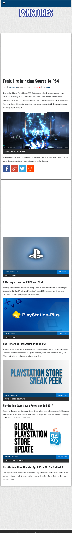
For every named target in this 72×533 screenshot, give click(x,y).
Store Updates (21, 399)
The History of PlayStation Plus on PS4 (24, 344)
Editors (7, 272)
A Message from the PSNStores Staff (23, 282)
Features (13, 275)
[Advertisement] (36, 27)
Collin (7, 333)
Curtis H (13, 87)
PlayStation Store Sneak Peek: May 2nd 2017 (28, 405)
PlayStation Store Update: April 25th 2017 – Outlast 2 (33, 467)
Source (49, 87)
